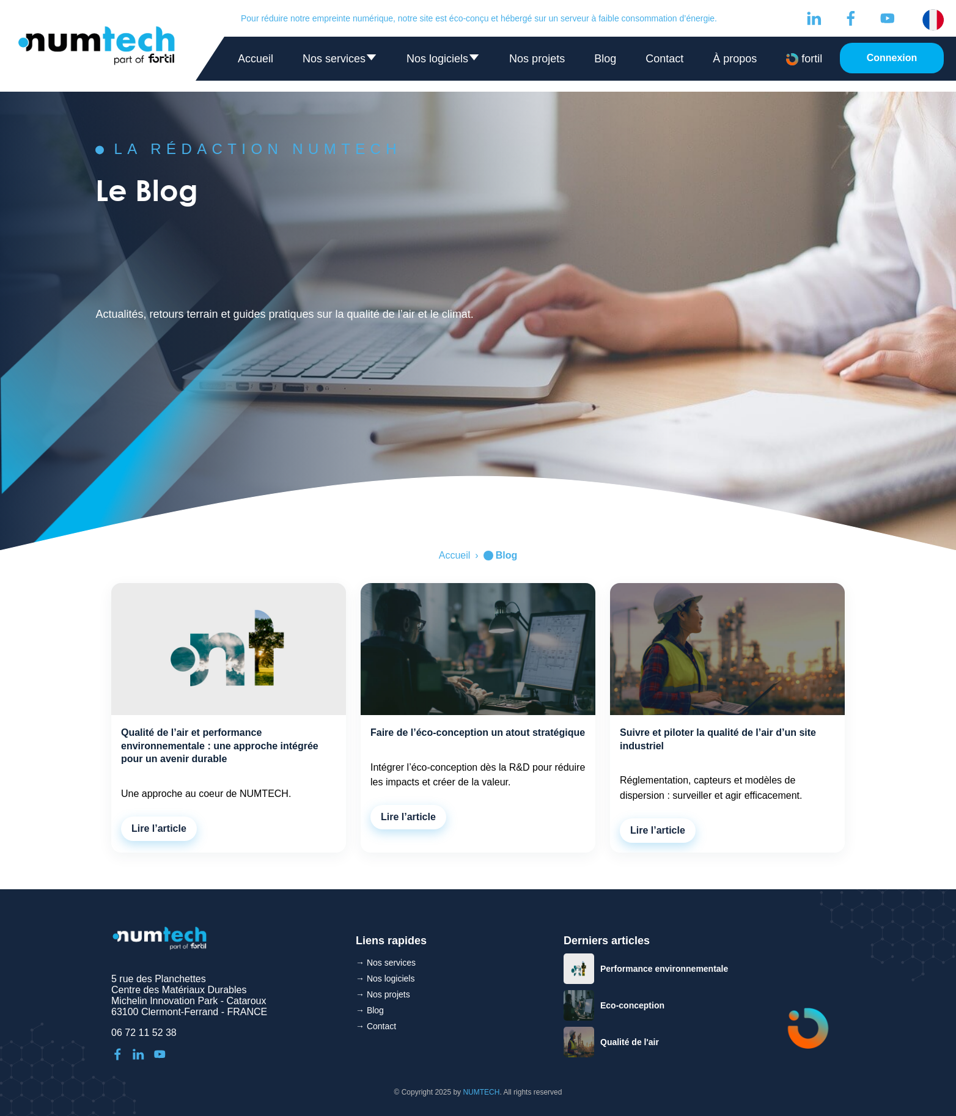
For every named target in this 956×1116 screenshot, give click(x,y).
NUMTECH (481, 1092)
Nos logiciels (443, 61)
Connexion (892, 58)
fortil (804, 59)
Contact (664, 59)
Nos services (340, 61)
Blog (605, 59)
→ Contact (376, 1026)
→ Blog (370, 1010)
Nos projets (537, 59)
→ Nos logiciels (385, 978)
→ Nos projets (383, 994)
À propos (735, 59)
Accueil (255, 59)
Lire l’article (158, 828)
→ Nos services (386, 962)
